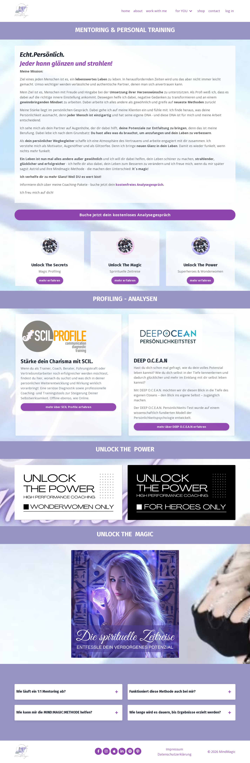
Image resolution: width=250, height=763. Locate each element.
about (138, 11)
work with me (156, 11)
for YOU (183, 11)
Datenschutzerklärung (174, 754)
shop (201, 11)
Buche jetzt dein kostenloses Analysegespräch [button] (125, 214)
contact (214, 11)
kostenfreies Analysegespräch (139, 184)
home (125, 11)
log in (229, 11)
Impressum (174, 749)
